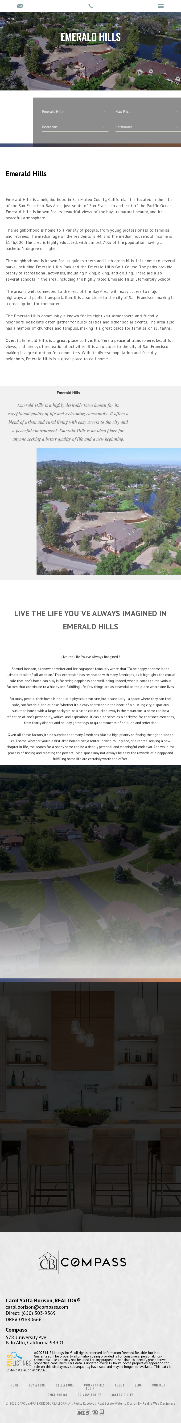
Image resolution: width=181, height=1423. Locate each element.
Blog (138, 1385)
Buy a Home (37, 1385)
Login (90, 1388)
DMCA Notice (57, 1395)
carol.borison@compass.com (37, 1307)
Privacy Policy (89, 1395)
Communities (94, 1385)
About (120, 1385)
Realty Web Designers (159, 1404)
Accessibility (122, 1395)
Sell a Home (65, 1385)
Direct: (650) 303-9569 (31, 1313)
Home (14, 1385)
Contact (159, 1385)
